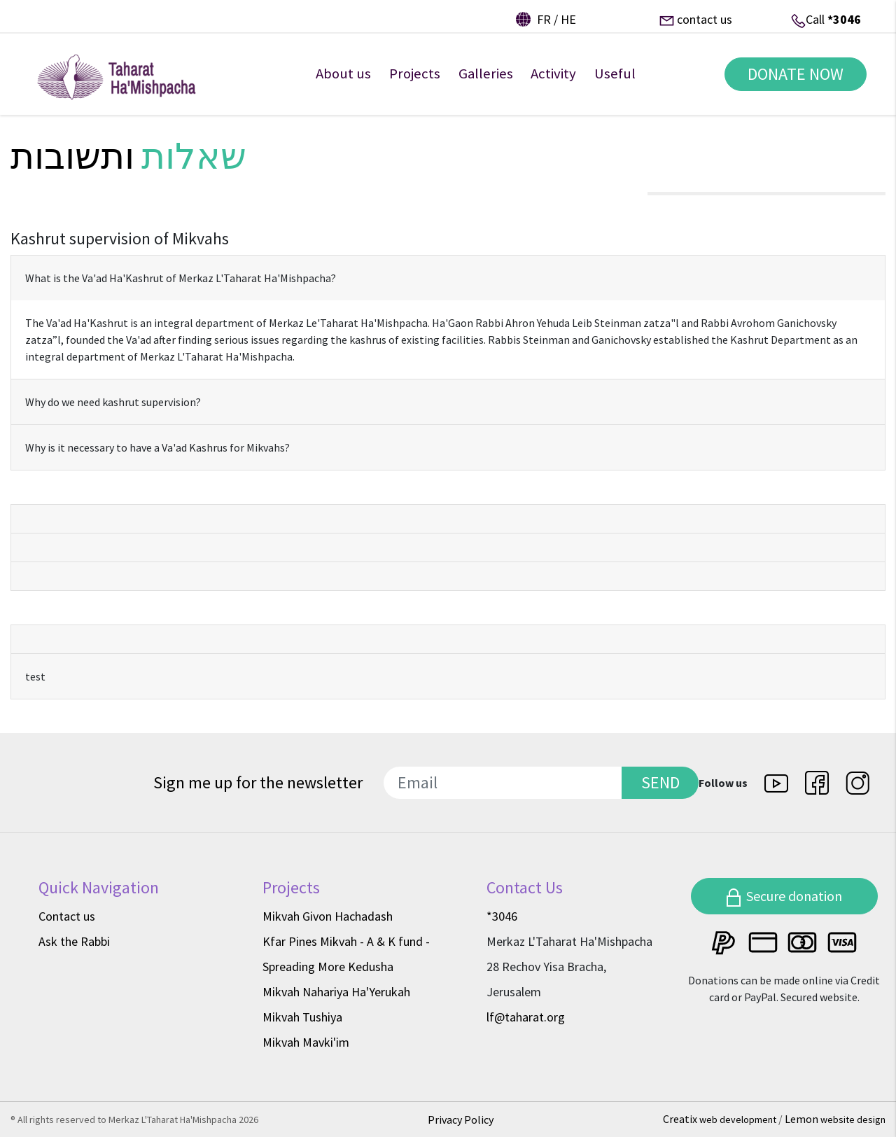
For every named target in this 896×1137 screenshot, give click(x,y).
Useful (615, 83)
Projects (414, 83)
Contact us (66, 916)
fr (544, 19)
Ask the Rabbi (74, 941)
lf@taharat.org (525, 1017)
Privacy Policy (460, 1119)
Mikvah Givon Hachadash (327, 916)
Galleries (485, 83)
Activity (553, 83)
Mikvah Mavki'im (305, 1042)
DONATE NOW (790, 83)
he (568, 19)
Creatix (720, 1119)
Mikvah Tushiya (302, 1017)
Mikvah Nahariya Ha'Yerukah (336, 992)
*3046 (844, 19)
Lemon (835, 1119)
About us (343, 83)
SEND (660, 782)
